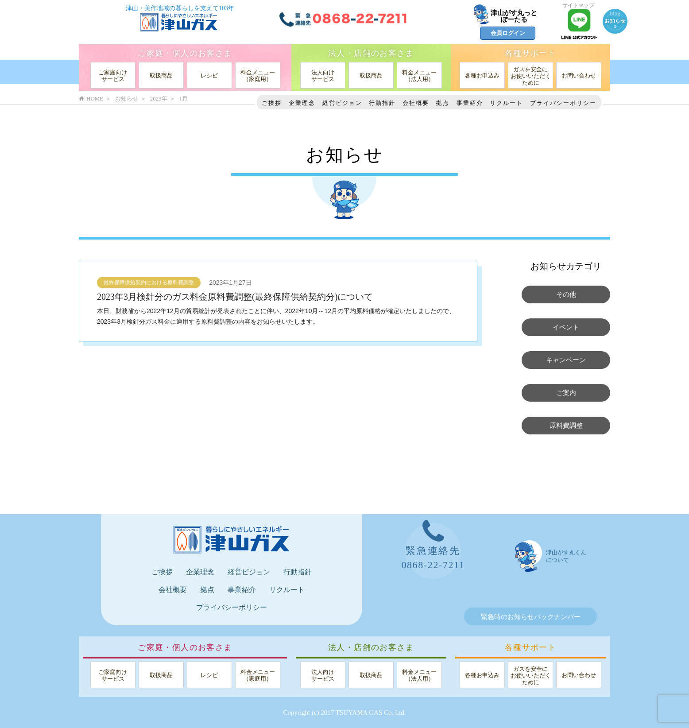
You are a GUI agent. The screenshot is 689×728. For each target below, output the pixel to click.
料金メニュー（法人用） (419, 75)
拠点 (442, 103)
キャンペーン (566, 360)
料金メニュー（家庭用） (257, 75)
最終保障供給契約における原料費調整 (149, 282)
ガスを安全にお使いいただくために (531, 76)
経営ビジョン (342, 103)
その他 (566, 294)
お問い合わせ (578, 75)
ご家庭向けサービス (112, 75)
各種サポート (530, 53)
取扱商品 (161, 75)
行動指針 (382, 103)
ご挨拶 (272, 103)
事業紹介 (470, 103)
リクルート (506, 103)
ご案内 (566, 392)
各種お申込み (482, 75)
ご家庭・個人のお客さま (185, 53)
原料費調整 (566, 425)
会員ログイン (508, 33)
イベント (566, 327)
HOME (91, 98)
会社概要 (416, 103)
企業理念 (302, 103)
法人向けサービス (322, 75)
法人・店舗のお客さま (371, 53)
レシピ (209, 75)
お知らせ (126, 98)
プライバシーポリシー (563, 103)
